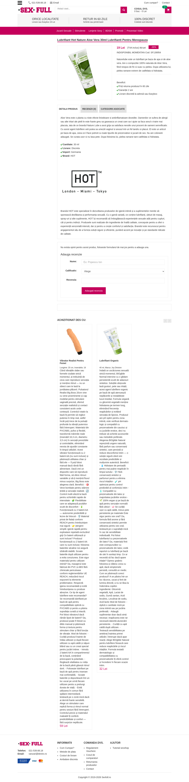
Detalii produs (68, 109)
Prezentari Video (135, 30)
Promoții (119, 30)
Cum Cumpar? (67, 748)
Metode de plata (68, 751)
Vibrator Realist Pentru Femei (72, 361)
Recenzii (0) (89, 109)
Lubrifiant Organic (109, 360)
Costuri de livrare (68, 755)
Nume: (73, 261)
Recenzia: (71, 280)
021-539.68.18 (37, 2)
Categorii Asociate (113, 109)
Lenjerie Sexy (95, 30)
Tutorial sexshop (121, 748)
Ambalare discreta (69, 759)
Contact (166, 2)
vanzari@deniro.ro (38, 754)
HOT (73, 156)
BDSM (108, 30)
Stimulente (80, 30)
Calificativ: (71, 270)
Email (54, 2)
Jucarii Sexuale (64, 30)
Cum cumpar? (151, 2)
